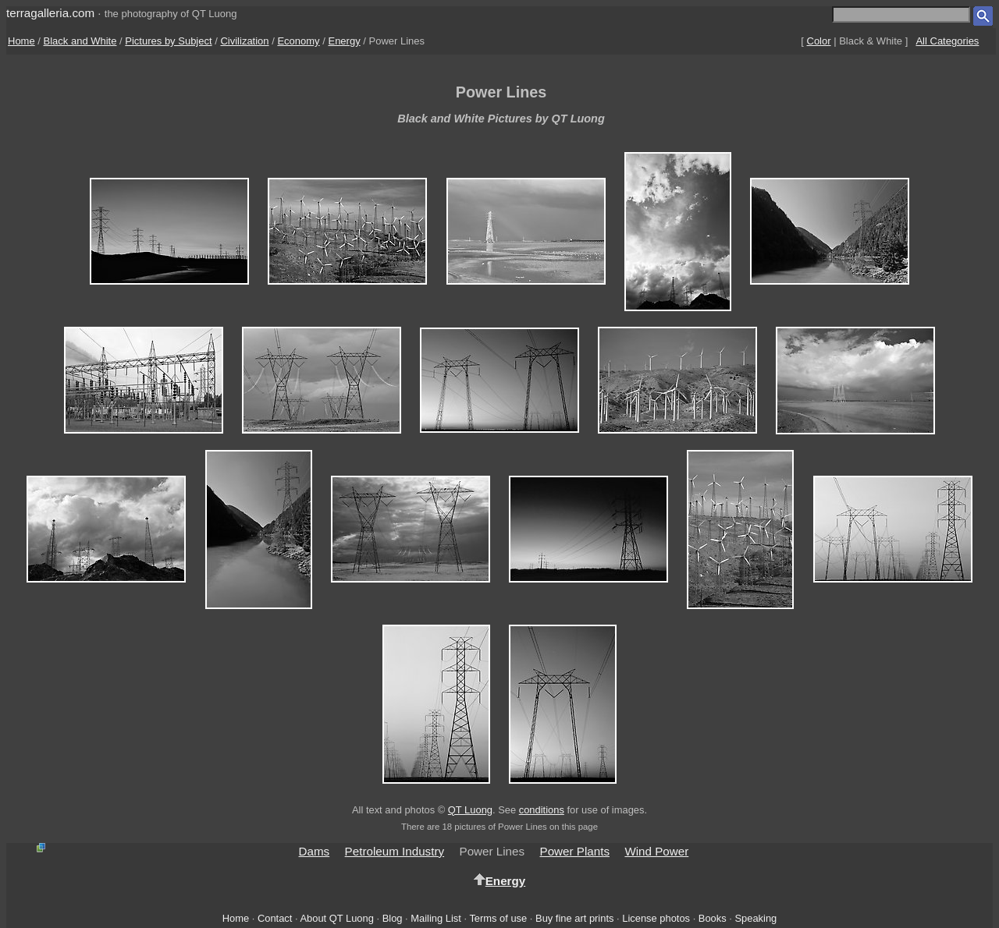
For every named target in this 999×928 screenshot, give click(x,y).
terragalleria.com (50, 12)
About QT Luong (336, 918)
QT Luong (470, 810)
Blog (392, 918)
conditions (541, 810)
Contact (275, 918)
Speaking (755, 918)
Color (819, 41)
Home (21, 41)
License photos (656, 918)
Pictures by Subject (168, 41)
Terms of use (498, 918)
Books (713, 918)
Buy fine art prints (574, 918)
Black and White (80, 41)
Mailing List (436, 918)
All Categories (947, 41)
